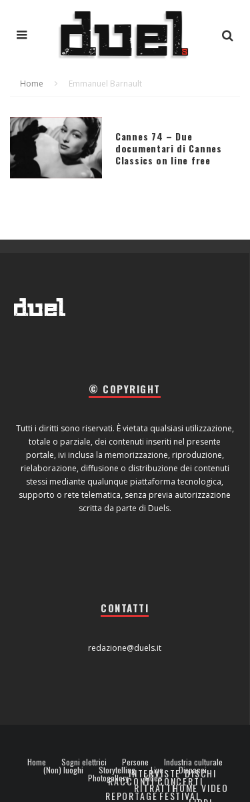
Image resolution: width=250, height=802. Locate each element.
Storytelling (117, 770)
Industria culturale (193, 762)
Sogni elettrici (84, 762)
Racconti (131, 781)
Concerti (180, 781)
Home (36, 762)
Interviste (155, 773)
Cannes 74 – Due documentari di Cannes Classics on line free (168, 148)
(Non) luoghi (63, 770)
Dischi (201, 773)
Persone (135, 762)
